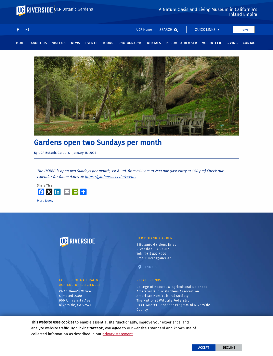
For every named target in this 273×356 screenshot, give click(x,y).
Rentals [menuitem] (154, 46)
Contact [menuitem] (250, 46)
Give (245, 6)
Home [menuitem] (20, 46)
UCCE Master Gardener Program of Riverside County (173, 310)
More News (45, 203)
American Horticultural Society (162, 299)
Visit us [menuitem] (59, 46)
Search (165, 5)
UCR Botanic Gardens (73, 22)
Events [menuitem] (91, 46)
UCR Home (144, 6)
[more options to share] (83, 194)
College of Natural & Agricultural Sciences (171, 289)
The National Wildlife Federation (164, 303)
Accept (203, 347)
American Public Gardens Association (167, 294)
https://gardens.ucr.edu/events (110, 179)
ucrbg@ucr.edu (161, 261)
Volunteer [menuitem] (211, 46)
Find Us (149, 269)
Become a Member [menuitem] (181, 46)
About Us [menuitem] (39, 46)
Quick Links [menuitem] (205, 5)
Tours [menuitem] (108, 46)
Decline (229, 347)
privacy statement (117, 334)
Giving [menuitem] (232, 46)
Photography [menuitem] (130, 46)
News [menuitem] (75, 46)
